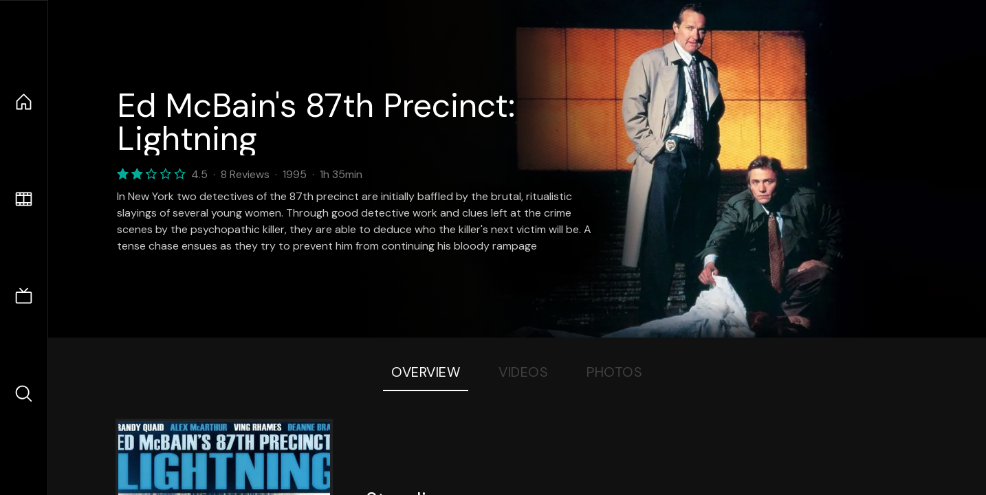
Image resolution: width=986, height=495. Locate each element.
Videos (523, 372)
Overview (425, 372)
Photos (614, 372)
